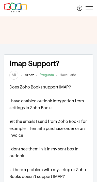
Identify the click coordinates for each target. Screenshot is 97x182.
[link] (13, 75)
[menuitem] (80, 8)
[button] (80, 8)
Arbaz (29, 75)
